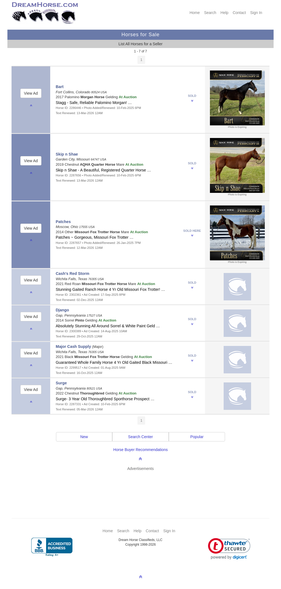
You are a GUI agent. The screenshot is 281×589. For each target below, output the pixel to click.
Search (210, 12)
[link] (229, 549)
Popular (196, 437)
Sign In (256, 12)
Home (195, 12)
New (84, 437)
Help (225, 12)
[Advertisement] (143, 486)
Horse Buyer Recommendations (140, 449)
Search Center (140, 437)
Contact (239, 12)
